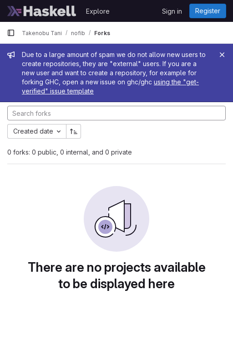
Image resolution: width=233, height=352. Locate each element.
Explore (98, 11)
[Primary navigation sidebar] (11, 33)
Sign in (172, 11)
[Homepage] (42, 11)
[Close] (222, 54)
